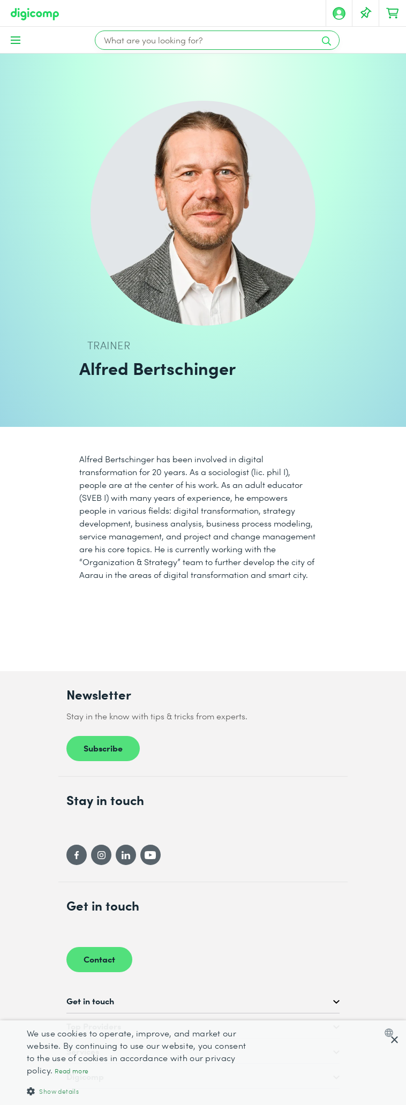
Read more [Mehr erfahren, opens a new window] (71, 1071)
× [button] (394, 1040)
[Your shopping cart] (392, 13)
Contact (99, 959)
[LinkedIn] (126, 855)
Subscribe (103, 748)
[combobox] (391, 1032)
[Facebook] (76, 855)
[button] (139, 1091)
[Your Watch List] (365, 13)
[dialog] (203, 1062)
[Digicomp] (35, 14)
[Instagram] (101, 855)
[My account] (339, 13)
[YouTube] (150, 855)
